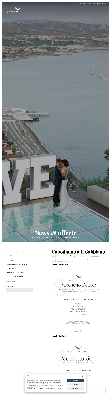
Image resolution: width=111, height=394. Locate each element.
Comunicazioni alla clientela (18, 264)
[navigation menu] (104, 10)
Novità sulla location (15, 272)
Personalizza (30, 387)
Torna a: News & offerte (15, 251)
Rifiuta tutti (75, 384)
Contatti (89, 3)
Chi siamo (104, 3)
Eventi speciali (78, 256)
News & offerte (82, 3)
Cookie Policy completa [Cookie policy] (32, 390)
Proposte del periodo (93, 256)
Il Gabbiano (34, 237)
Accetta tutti (75, 380)
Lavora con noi (96, 3)
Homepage (44, 237)
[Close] (82, 376)
